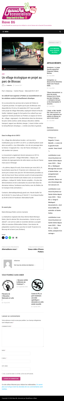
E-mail (4, 358)
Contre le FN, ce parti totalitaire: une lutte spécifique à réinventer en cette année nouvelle (37, 299)
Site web (5, 366)
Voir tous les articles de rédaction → (24, 265)
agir (3, 74)
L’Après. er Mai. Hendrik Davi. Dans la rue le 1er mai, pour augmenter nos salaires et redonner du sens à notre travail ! (54, 114)
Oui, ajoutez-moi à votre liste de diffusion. (17, 373)
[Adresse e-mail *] (54, 42)
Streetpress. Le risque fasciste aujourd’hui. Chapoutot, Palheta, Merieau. (53, 70)
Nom (4, 350)
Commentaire (7, 326)
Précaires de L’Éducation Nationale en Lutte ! (8, 297)
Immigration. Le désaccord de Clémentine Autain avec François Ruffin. (54, 83)
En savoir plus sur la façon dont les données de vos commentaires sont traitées (22, 387)
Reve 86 (8, 22)
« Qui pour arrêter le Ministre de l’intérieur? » (22, 282)
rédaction (9, 85)
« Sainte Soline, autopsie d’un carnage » (55, 230)
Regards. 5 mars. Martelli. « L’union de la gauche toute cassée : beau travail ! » (55, 145)
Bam (35, 398)
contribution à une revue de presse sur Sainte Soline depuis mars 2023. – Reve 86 (55, 160)
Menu (5, 31)
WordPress (29, 398)
